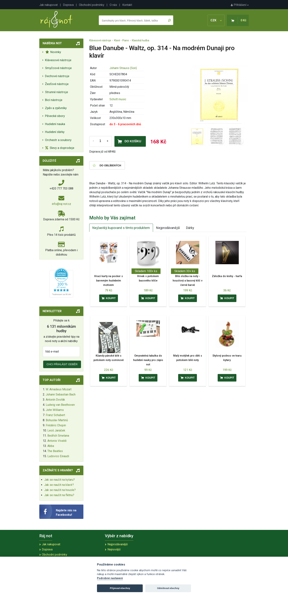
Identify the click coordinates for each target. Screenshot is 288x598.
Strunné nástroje (56, 92)
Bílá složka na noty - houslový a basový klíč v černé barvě (187, 281)
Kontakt (127, 5)
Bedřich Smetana (58, 435)
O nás (113, 5)
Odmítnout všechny (168, 588)
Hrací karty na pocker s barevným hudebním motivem (108, 281)
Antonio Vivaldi (56, 440)
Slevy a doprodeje (59, 148)
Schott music (117, 99)
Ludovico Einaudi (58, 456)
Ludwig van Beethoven (60, 405)
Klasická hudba (140, 40)
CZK (216, 20)
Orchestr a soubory (58, 140)
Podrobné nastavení (110, 578)
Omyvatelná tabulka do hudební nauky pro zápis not (148, 360)
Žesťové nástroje (57, 84)
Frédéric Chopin (56, 425)
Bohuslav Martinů (57, 420)
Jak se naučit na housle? (60, 490)
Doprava (68, 5)
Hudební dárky (54, 132)
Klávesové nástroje (58, 60)
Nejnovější (113, 549)
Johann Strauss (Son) (123, 68)
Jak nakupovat (48, 5)
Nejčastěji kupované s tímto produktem (121, 228)
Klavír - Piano (121, 40)
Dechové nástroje (57, 76)
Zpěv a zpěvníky (56, 108)
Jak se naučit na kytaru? (59, 479)
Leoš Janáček (56, 430)
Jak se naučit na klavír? (59, 485)
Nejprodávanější (168, 228)
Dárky (190, 228)
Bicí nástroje (53, 100)
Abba (50, 446)
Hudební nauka (55, 124)
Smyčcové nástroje (58, 68)
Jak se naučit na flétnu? (59, 495)
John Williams (55, 410)
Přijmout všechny (120, 588)
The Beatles (55, 451)
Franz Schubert (55, 415)
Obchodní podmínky (91, 5)
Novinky (53, 52)
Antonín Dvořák (55, 399)
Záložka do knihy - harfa (227, 276)
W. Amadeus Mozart (58, 389)
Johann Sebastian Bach (60, 394)
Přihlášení (240, 5)
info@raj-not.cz (61, 204)
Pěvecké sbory (55, 116)
